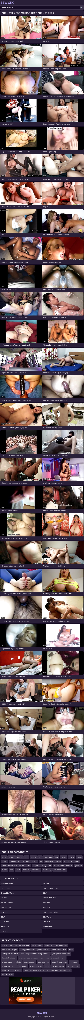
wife (56, 857)
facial (26, 857)
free (64, 950)
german (58, 861)
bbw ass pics (49, 945)
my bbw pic (23, 966)
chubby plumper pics (27, 950)
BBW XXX (4, 912)
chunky (4, 861)
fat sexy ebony (61, 945)
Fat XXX (4, 898)
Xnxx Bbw (46, 907)
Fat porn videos (7, 902)
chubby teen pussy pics (32, 970)
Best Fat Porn (6, 907)
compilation (48, 857)
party (4, 857)
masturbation (59, 865)
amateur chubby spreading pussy (31, 958)
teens (71, 950)
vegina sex (73, 962)
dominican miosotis (52, 958)
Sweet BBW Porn (7, 893)
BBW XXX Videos (7, 883)
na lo (4, 970)
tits (41, 861)
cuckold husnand (58, 966)
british (18, 870)
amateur (12, 857)
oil (65, 861)
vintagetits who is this (10, 954)
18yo (4, 865)
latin (11, 870)
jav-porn (36, 865)
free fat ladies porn (51, 888)
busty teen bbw (29, 962)
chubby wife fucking (50, 970)
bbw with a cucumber (59, 962)
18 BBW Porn (48, 926)
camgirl (63, 857)
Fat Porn (46, 883)
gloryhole (78, 865)
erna (63, 958)
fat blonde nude (43, 962)
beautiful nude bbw (9, 958)
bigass (79, 857)
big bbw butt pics (73, 966)
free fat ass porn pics (9, 950)
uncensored (12, 865)
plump (76, 861)
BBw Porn (5, 931)
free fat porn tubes (50, 912)
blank (34, 945)
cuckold (71, 857)
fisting (43, 865)
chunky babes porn (22, 945)
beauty (33, 857)
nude (70, 861)
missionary (47, 870)
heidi (40, 945)
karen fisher (56, 950)
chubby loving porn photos (11, 962)
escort (21, 865)
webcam (26, 870)
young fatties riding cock (61, 954)
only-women (36, 870)
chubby (21, 861)
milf (64, 870)
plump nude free (43, 950)
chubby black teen (14, 970)
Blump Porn (5, 888)
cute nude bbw (7, 945)
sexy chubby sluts (36, 966)
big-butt (13, 861)
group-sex (57, 870)
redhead (69, 865)
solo (39, 857)
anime (19, 857)
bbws (28, 865)
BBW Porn (5, 922)
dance (47, 966)
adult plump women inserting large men (35, 954)
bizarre (4, 870)
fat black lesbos (7, 974)
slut (50, 865)
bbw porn (46, 922)
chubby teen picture (9, 966)
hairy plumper (65, 970)
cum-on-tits (49, 861)
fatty (28, 861)
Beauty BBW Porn (49, 898)
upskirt (34, 861)
